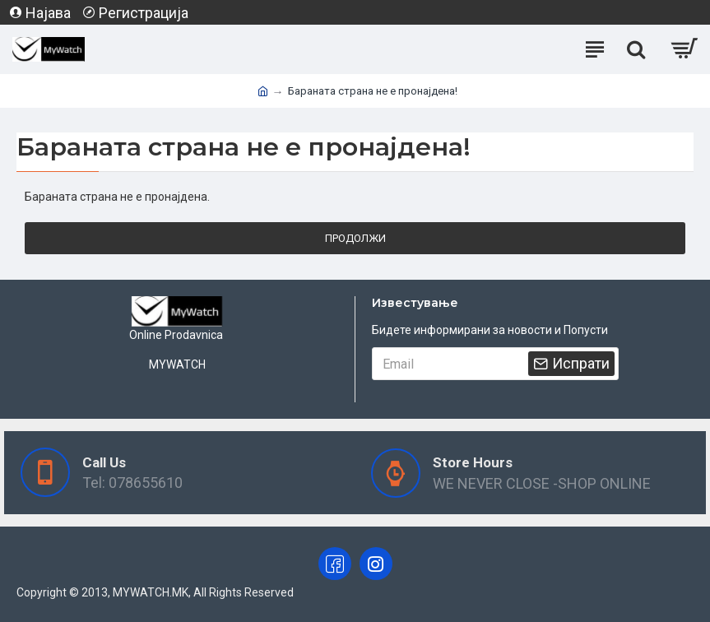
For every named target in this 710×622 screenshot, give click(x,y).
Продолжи (355, 238)
